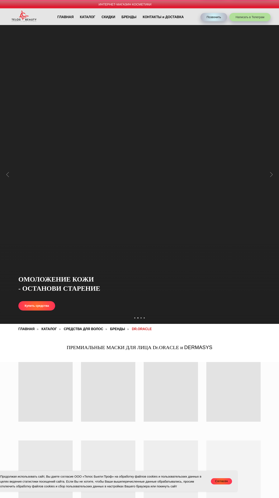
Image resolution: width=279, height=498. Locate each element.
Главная (26, 329)
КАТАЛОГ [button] (87, 17)
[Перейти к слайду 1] (134, 317)
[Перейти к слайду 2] (137, 317)
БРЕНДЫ (129, 17)
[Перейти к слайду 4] (144, 317)
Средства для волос (83, 329)
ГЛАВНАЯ (65, 17)
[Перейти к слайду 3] (141, 317)
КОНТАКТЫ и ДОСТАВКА (163, 17)
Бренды (117, 329)
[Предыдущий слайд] (7, 174)
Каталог (49, 329)
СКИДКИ (108, 17)
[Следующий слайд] (271, 174)
